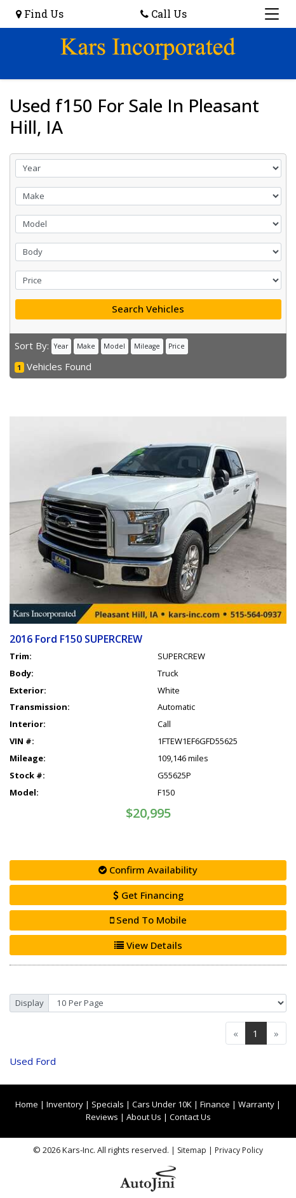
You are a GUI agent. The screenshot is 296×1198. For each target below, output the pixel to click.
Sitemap (191, 1150)
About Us (143, 1117)
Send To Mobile (148, 919)
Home (26, 1104)
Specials (107, 1104)
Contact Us (190, 1117)
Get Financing (148, 895)
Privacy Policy (239, 1150)
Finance (215, 1104)
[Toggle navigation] (272, 14)
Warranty (256, 1104)
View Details (148, 945)
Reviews (102, 1117)
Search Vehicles (148, 308)
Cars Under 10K (162, 1104)
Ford (33, 1061)
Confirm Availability (148, 869)
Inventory (64, 1104)
